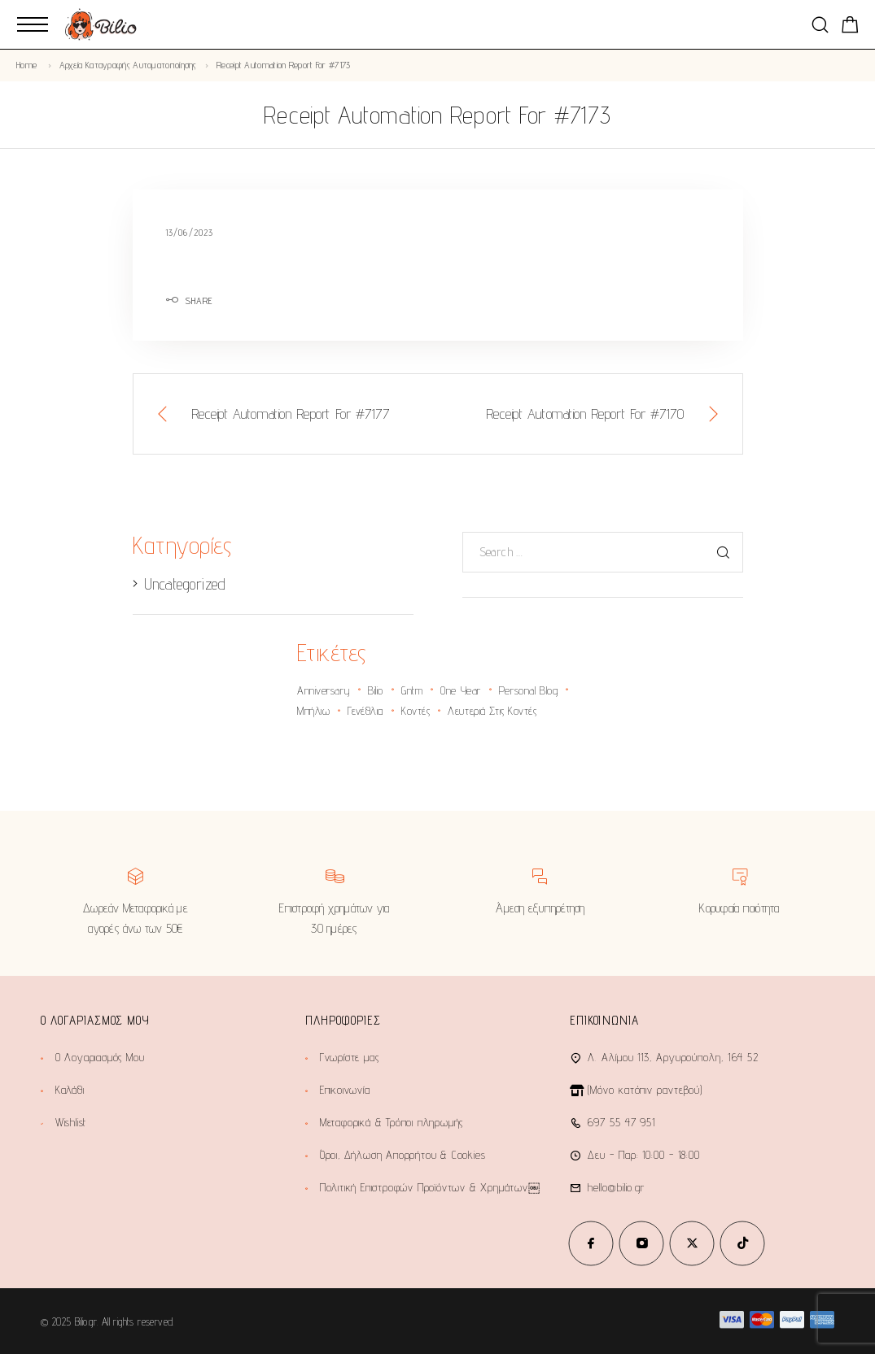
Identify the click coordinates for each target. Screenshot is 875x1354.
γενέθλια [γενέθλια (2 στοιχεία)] (365, 710)
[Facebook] (591, 1243)
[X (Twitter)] (692, 1243)
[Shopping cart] (850, 27)
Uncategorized (184, 584)
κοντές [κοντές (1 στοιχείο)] (415, 710)
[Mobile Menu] (32, 24)
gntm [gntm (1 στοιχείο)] (411, 690)
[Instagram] (641, 1243)
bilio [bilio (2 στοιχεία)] (375, 690)
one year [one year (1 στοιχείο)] (460, 690)
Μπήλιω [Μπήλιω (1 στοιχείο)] (313, 710)
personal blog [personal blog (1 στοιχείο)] (528, 690)
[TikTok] (742, 1243)
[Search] (820, 24)
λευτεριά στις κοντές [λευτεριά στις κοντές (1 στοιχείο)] (492, 710)
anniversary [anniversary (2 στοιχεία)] (323, 690)
